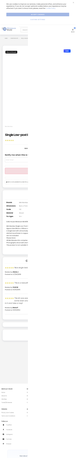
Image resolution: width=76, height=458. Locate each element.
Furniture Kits (14, 38)
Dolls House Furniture (27, 38)
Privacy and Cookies (7, 412)
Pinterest (8, 444)
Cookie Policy (50, 8)
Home (6, 38)
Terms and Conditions (8, 416)
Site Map (4, 399)
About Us (4, 396)
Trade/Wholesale (6, 402)
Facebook (9, 429)
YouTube (8, 439)
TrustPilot (9, 425)
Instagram (9, 434)
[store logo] (9, 29)
